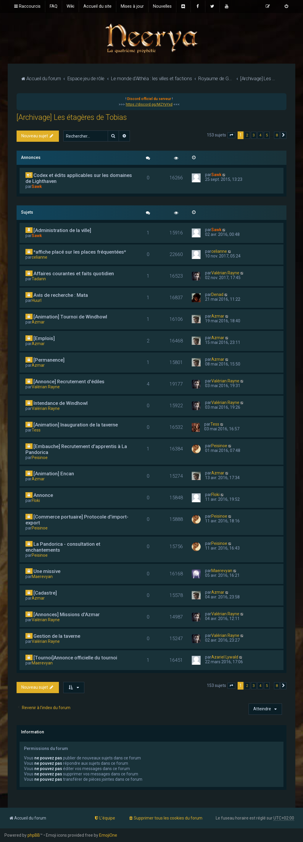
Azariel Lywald (224, 657)
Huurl (36, 300)
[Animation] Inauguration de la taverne (75, 425)
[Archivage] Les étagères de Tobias (72, 117)
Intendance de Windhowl (60, 403)
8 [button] (277, 135)
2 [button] (247, 135)
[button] (231, 135)
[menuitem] (53, 6)
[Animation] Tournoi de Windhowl (70, 317)
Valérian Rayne (225, 273)
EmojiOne (108, 835)
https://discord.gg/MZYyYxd (149, 104)
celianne (39, 257)
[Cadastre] (45, 593)
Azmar (38, 322)
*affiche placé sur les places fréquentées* (79, 252)
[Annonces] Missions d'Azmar (66, 614)
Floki (36, 500)
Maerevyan (42, 576)
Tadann (39, 278)
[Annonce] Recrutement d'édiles (68, 381)
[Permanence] (49, 360)
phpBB (34, 835)
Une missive (46, 571)
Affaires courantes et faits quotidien (73, 273)
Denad (217, 294)
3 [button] (254, 135)
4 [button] (260, 135)
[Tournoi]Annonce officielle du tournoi (75, 658)
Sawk (37, 186)
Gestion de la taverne (56, 636)
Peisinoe (40, 457)
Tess (36, 430)
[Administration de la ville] (62, 230)
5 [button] (267, 135)
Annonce (43, 495)
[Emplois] (44, 338)
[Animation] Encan (53, 473)
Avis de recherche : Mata (60, 295)
